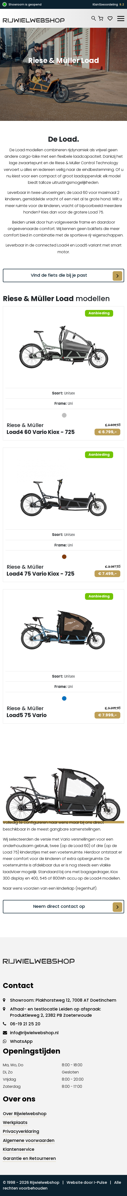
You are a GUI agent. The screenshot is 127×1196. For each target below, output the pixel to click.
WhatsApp (21, 1041)
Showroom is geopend (25, 4)
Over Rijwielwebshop (25, 1114)
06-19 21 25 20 (25, 1024)
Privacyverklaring (21, 1131)
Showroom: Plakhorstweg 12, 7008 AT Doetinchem (63, 1000)
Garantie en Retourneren (29, 1158)
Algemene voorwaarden (28, 1140)
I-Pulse (100, 1182)
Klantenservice (18, 1149)
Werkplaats (15, 1122)
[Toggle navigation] (120, 17)
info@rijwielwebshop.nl (34, 1033)
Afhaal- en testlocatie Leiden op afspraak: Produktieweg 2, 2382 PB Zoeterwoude (55, 1012)
